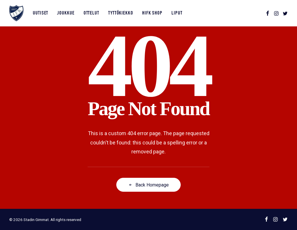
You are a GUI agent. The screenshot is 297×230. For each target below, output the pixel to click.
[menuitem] (40, 13)
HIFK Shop (152, 13)
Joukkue (65, 13)
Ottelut (91, 13)
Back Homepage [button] (148, 185)
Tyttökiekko (120, 13)
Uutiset (40, 13)
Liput (176, 13)
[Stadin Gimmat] (16, 13)
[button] (267, 13)
